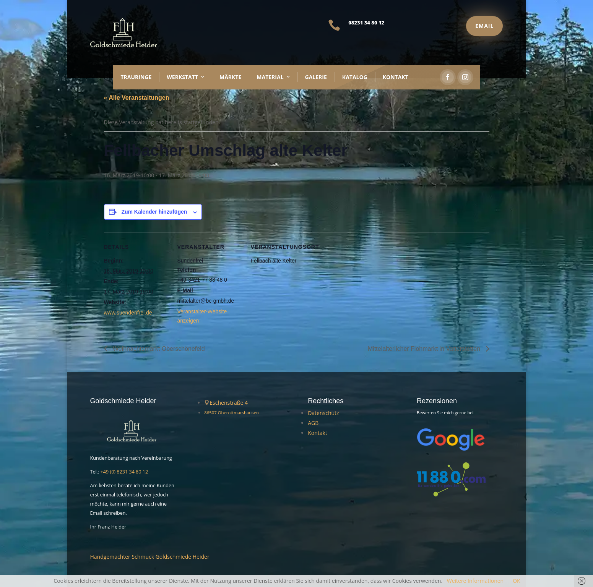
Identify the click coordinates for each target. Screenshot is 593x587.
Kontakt (395, 77)
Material (270, 77)
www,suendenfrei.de (128, 313)
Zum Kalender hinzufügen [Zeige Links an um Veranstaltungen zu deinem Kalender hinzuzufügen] (154, 212)
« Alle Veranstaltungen (136, 97)
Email (484, 25)
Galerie (316, 77)
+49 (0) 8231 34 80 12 (124, 472)
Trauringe (136, 77)
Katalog (354, 77)
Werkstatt (182, 77)
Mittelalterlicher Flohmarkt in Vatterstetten (425, 348)
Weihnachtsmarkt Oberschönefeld (158, 348)
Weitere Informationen (475, 580)
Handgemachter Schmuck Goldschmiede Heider (150, 556)
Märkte (230, 77)
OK (516, 580)
